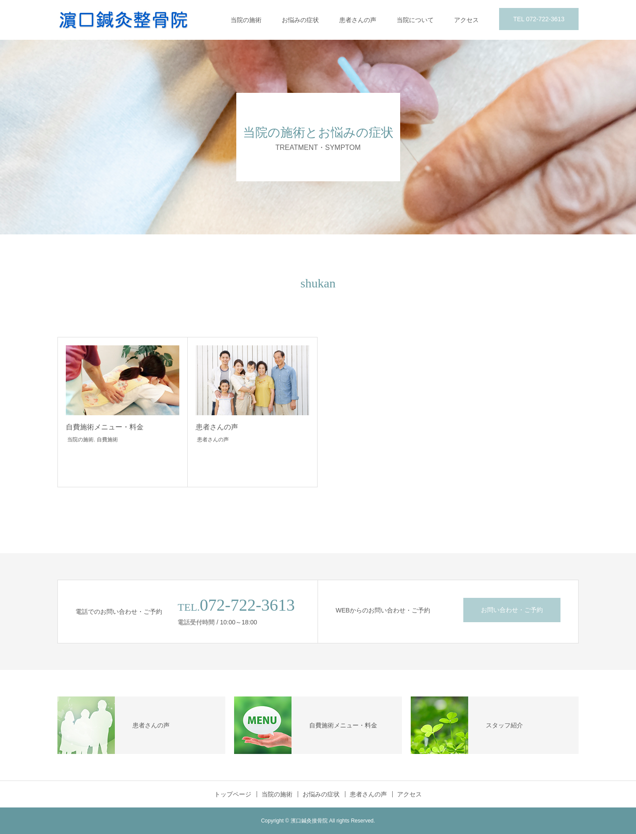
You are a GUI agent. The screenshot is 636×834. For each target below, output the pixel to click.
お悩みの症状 (300, 19)
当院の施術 (246, 19)
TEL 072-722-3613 (538, 19)
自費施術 (107, 439)
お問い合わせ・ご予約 (512, 609)
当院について (415, 19)
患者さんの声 (357, 19)
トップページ (232, 794)
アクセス (466, 19)
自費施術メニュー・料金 (105, 427)
